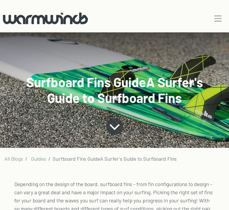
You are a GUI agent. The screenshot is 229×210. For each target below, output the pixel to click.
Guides (38, 158)
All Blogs (13, 158)
